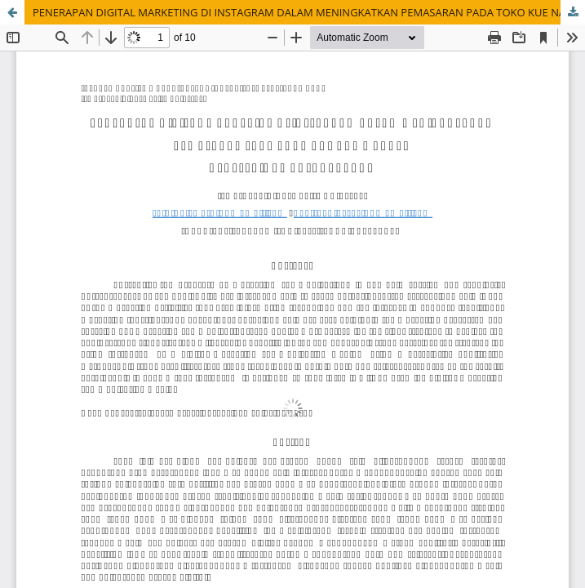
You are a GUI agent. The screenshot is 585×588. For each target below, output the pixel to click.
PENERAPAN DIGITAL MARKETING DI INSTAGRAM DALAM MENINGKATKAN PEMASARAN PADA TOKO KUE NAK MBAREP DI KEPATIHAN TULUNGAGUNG (309, 12)
